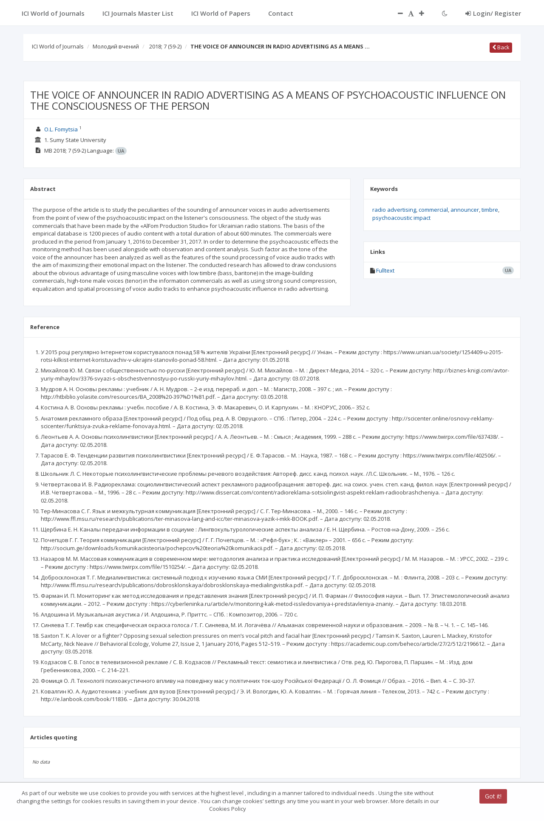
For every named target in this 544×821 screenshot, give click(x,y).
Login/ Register (493, 13)
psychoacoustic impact (401, 218)
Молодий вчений (116, 46)
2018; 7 (165, 46)
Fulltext (385, 270)
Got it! (493, 796)
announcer (464, 209)
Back (501, 47)
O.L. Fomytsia (61, 129)
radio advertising (394, 209)
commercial (433, 209)
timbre (490, 209)
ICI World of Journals (58, 46)
